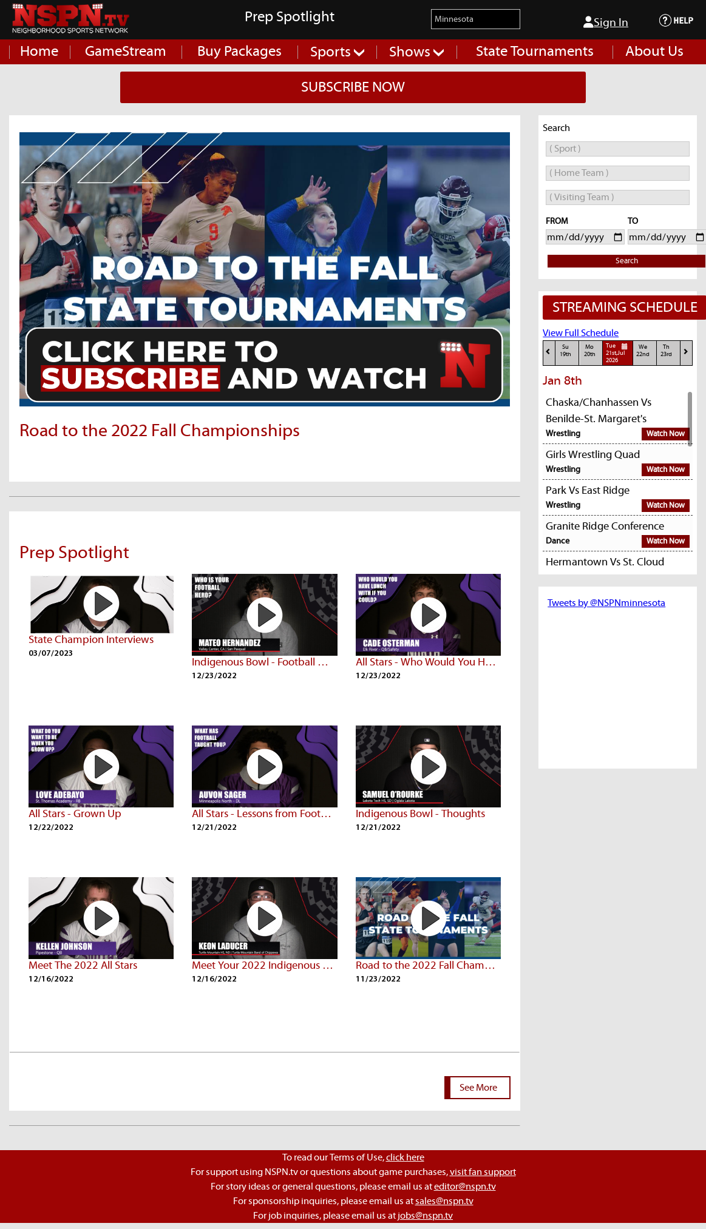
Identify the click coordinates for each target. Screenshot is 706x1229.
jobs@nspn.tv (425, 1215)
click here (405, 1157)
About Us (654, 51)
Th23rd (666, 351)
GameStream (125, 51)
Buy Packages (239, 51)
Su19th (565, 351)
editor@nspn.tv (465, 1186)
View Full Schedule (581, 333)
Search (627, 261)
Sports (337, 52)
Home (39, 51)
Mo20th (590, 351)
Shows (416, 52)
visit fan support (483, 1172)
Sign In (605, 22)
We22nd (643, 351)
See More (478, 1087)
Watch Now (666, 434)
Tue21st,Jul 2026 (618, 353)
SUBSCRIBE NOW (353, 87)
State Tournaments (535, 51)
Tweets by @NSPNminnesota (606, 603)
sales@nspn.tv (444, 1201)
